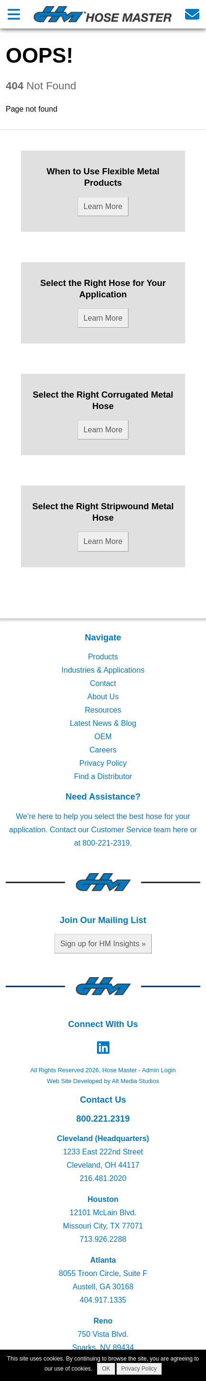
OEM (102, 737)
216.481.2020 (103, 1178)
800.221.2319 (103, 1119)
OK (106, 1368)
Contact (103, 683)
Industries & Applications (102, 670)
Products (103, 657)
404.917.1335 (103, 1300)
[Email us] (192, 14)
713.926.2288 (103, 1239)
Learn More (103, 206)
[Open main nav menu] (14, 14)
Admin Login (159, 1070)
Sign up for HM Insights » (103, 944)
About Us (103, 697)
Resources (103, 710)
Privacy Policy (103, 763)
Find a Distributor (103, 776)
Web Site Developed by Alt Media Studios (103, 1081)
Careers (103, 750)
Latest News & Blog (103, 723)
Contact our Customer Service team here (118, 830)
